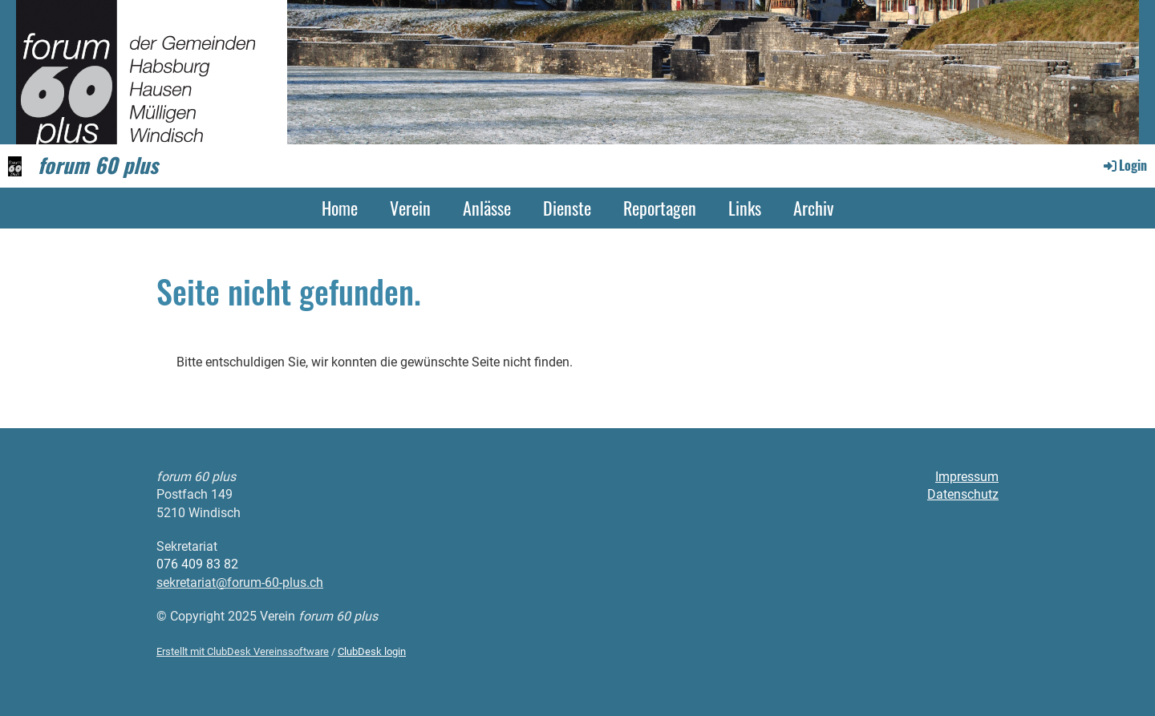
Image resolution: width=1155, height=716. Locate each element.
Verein (410, 207)
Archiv (813, 207)
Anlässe (487, 207)
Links (744, 207)
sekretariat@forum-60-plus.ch (239, 582)
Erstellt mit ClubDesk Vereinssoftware (242, 651)
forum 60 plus (98, 165)
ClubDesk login (372, 651)
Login (1124, 165)
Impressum (967, 476)
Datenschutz (963, 494)
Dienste (567, 207)
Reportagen (659, 207)
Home (340, 207)
